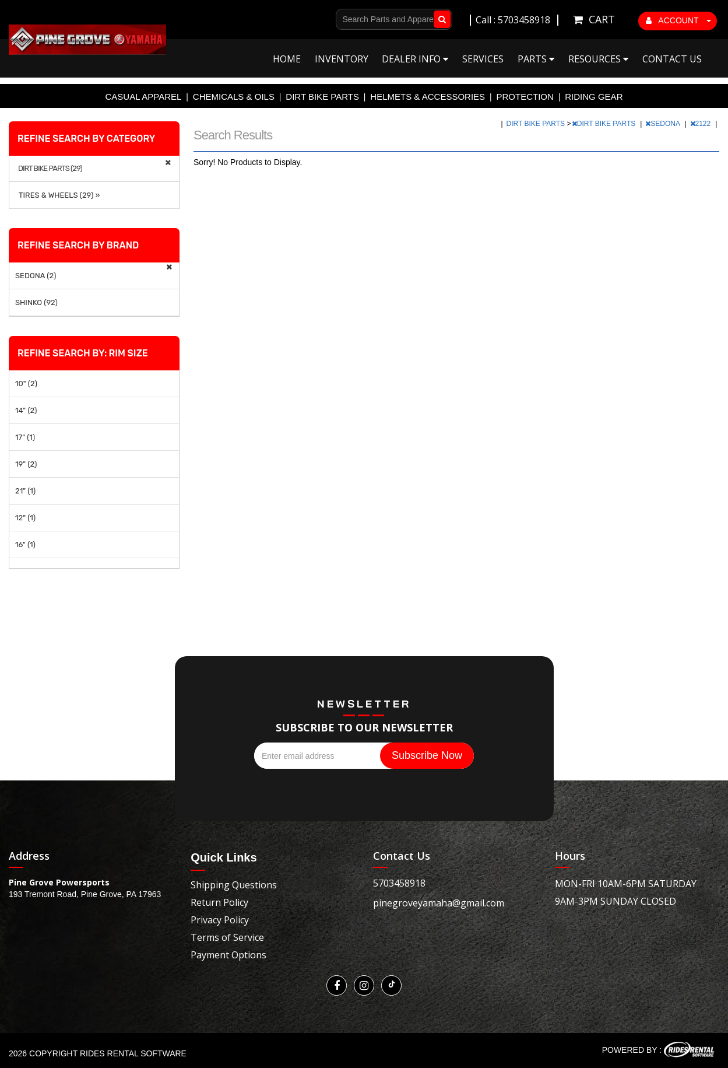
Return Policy (219, 902)
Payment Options (228, 955)
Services (483, 58)
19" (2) (26, 464)
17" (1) (25, 437)
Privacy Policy (220, 920)
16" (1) (25, 544)
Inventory (341, 58)
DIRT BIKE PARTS (322, 96)
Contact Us (672, 58)
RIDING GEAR (594, 96)
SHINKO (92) (36, 302)
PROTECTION (525, 96)
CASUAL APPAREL (143, 96)
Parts (536, 58)
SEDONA (663, 124)
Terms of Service (227, 937)
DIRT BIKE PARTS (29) (50, 168)
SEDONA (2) (35, 275)
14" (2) (26, 410)
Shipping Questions (234, 885)
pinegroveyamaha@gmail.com (438, 903)
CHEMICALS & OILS (234, 96)
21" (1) (25, 490)
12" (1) (25, 517)
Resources (598, 58)
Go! (439, 19)
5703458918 (399, 883)
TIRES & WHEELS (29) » (57, 195)
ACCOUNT (678, 20)
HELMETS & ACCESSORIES (427, 96)
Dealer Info (415, 58)
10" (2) (26, 383)
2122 (701, 124)
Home (287, 58)
